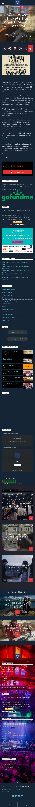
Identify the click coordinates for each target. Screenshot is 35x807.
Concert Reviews (7, 298)
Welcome (5, 750)
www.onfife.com (8, 129)
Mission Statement (8, 741)
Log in (4, 762)
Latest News (14, 11)
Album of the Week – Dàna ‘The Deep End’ (16, 271)
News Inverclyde (7, 315)
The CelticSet (8, 365)
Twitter (18, 789)
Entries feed (6, 764)
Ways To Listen (7, 748)
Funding (4, 731)
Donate (4, 729)
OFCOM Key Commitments (11, 743)
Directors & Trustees (8, 727)
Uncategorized (6, 320)
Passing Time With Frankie (10, 352)
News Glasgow (6, 312)
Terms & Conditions (8, 745)
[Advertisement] (16, 410)
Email (18, 791)
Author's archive (17, 172)
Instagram (7, 791)
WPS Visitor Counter (16, 483)
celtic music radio (17, 35)
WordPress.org (6, 769)
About (4, 722)
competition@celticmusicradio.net (16, 140)
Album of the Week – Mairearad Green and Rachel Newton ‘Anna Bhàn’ (18, 603)
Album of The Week (8, 290)
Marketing (5, 738)
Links (3, 736)
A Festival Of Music (10, 371)
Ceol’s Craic (7, 359)
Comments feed (7, 767)
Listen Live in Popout (17, 332)
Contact (4, 724)
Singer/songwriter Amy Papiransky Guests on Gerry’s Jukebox (18, 627)
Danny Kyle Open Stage (10, 301)
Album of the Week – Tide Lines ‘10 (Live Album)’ (18, 505)
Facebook (7, 789)
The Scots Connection (12, 377)
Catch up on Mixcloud (17, 339)
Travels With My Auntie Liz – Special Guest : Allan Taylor (17, 536)
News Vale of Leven (8, 317)
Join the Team (6, 734)
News (22, 11)
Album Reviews (7, 292)
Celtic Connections (8, 295)
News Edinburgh (7, 309)
